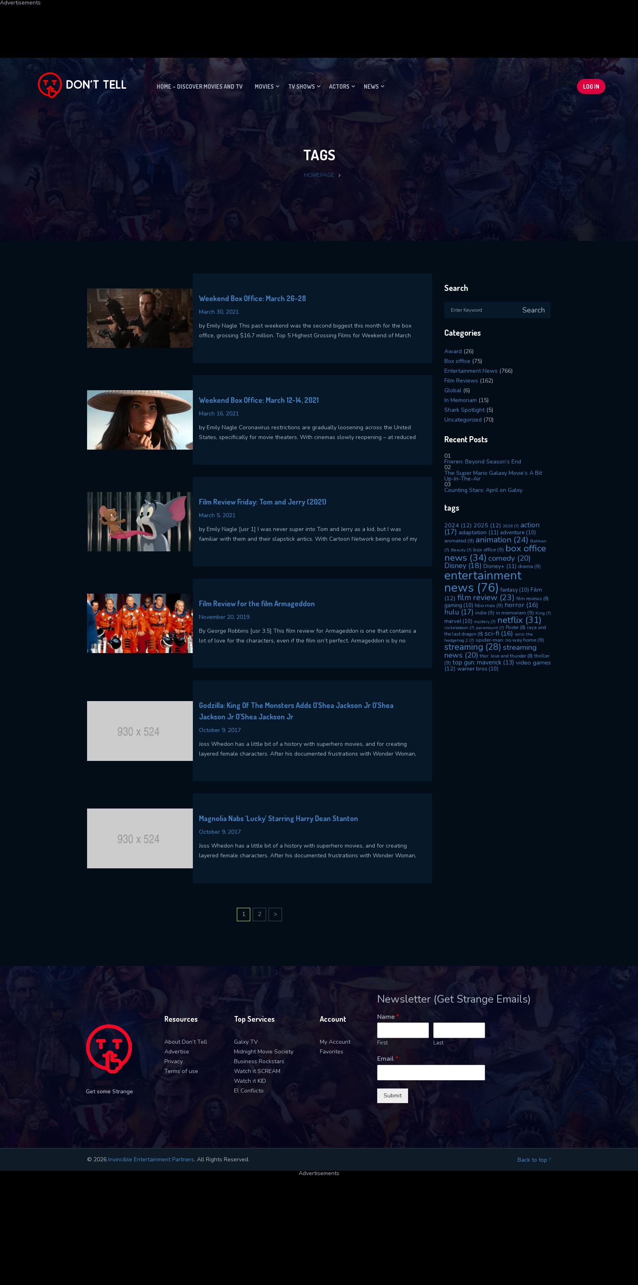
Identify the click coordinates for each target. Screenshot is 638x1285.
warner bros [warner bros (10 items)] (477, 669)
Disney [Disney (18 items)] (463, 565)
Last (438, 1043)
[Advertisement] (197, 24)
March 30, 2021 (219, 312)
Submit (393, 1095)
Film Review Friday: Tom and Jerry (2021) (262, 501)
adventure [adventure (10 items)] (518, 532)
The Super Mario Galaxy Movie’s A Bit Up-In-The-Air (493, 476)
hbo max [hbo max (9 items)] (489, 605)
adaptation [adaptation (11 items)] (478, 532)
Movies (264, 86)
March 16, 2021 (219, 413)
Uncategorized (463, 420)
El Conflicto (249, 1091)
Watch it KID (250, 1081)
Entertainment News (471, 371)
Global (452, 390)
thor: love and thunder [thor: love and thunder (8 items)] (506, 656)
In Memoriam (460, 400)
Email (387, 1059)
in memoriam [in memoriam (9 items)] (515, 612)
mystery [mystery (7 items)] (485, 621)
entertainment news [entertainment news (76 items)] (482, 581)
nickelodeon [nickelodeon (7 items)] (459, 628)
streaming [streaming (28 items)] (472, 647)
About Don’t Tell (185, 1042)
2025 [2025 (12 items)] (487, 525)
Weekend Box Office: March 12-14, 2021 (259, 400)
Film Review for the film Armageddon (257, 603)
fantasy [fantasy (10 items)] (514, 590)
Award (453, 351)
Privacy (173, 1061)
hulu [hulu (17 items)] (459, 612)
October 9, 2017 (220, 730)
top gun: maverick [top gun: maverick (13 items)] (483, 662)
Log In (591, 86)
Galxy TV (246, 1042)
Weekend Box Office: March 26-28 (252, 298)
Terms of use (181, 1071)
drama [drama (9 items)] (529, 566)
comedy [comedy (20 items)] (509, 558)
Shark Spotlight (464, 410)
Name (388, 1017)
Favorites (331, 1052)
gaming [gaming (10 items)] (458, 605)
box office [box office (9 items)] (488, 549)
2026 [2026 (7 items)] (511, 526)
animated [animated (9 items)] (459, 540)
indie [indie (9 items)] (484, 612)
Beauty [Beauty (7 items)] (461, 550)
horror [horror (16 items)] (521, 605)
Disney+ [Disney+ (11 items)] (499, 566)
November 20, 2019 (224, 617)
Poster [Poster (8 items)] (515, 627)
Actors (339, 86)
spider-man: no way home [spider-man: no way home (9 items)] (510, 639)
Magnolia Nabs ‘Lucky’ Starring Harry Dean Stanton (278, 818)
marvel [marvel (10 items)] (458, 621)
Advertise (176, 1052)
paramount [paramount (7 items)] (490, 628)
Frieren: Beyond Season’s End (482, 461)
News (371, 86)
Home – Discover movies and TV (200, 86)
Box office (457, 361)
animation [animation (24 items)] (502, 539)
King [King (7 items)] (543, 613)
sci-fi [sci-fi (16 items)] (499, 633)
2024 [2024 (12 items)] (458, 525)
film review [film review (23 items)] (486, 597)
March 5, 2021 (217, 515)
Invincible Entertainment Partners (151, 1159)
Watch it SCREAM (257, 1071)
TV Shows (301, 86)
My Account (335, 1042)
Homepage (319, 175)
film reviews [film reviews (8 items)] (532, 598)
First (382, 1043)
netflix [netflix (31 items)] (519, 620)
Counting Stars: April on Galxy (483, 490)
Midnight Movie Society (263, 1052)
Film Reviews (461, 381)
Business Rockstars (259, 1061)
